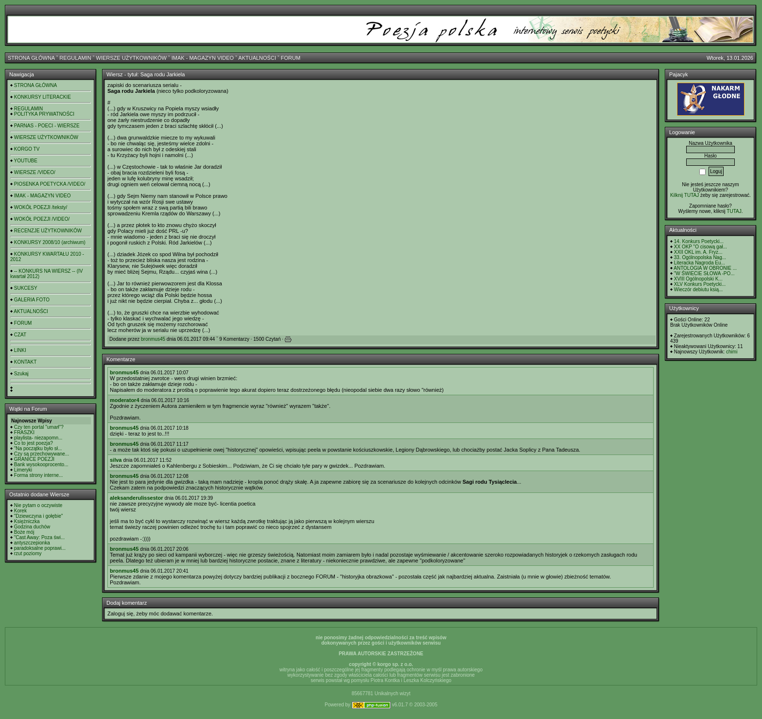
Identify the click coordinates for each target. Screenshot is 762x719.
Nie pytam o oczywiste (38, 505)
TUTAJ (734, 211)
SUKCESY (25, 288)
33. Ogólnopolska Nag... (700, 257)
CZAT (20, 334)
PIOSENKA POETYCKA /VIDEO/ (50, 184)
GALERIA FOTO (32, 299)
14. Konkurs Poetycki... (699, 241)
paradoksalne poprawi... (40, 548)
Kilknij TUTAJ (684, 195)
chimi (731, 351)
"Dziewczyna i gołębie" (38, 516)
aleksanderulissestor (136, 498)
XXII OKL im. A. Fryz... (698, 252)
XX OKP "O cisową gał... (700, 246)
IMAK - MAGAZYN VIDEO (203, 58)
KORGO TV (27, 149)
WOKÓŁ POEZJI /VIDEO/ (41, 219)
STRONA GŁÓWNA (31, 58)
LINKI (20, 350)
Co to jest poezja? (33, 443)
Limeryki (23, 470)
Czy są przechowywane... (41, 453)
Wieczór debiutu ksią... (698, 289)
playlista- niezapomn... (38, 437)
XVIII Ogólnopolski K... (698, 278)
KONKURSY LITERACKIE (42, 97)
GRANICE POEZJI (34, 459)
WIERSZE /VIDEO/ (34, 172)
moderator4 (124, 400)
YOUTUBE (25, 160)
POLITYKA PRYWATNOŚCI (44, 114)
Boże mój (24, 532)
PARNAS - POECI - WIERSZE (47, 125)
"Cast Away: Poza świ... (39, 537)
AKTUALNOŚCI (257, 58)
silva (115, 460)
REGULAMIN (75, 58)
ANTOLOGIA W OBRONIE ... (705, 268)
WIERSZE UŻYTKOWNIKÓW (131, 58)
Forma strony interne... (38, 475)
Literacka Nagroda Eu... (699, 262)
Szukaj (21, 373)
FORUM (290, 58)
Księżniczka (27, 521)
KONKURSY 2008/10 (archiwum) (50, 242)
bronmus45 (153, 339)
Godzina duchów (32, 526)
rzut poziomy (28, 553)
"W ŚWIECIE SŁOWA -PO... (704, 273)
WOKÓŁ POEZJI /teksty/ (40, 207)
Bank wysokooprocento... (41, 464)
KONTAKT (25, 362)
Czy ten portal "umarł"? (39, 427)
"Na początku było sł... (38, 448)
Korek (20, 510)
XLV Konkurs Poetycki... (700, 284)
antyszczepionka (32, 542)
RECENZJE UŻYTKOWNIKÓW (48, 230)
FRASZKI (24, 432)
